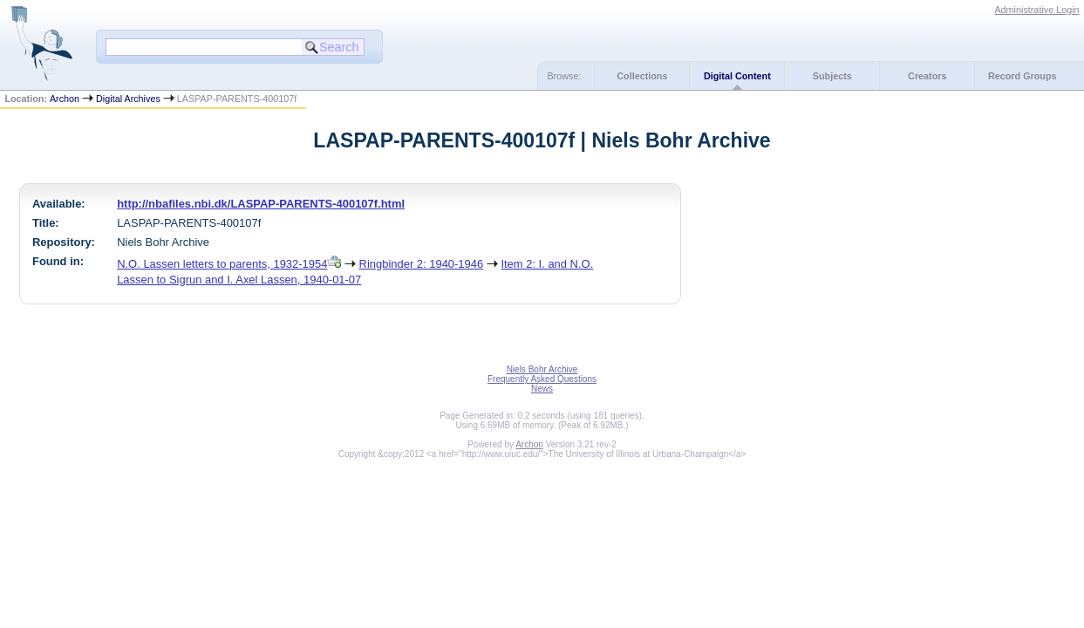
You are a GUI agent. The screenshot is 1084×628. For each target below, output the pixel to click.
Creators (927, 76)
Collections (642, 76)
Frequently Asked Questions (542, 379)
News (542, 388)
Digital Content (737, 76)
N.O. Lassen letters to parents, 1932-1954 (222, 263)
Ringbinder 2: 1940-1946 (421, 263)
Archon (64, 98)
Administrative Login (1036, 9)
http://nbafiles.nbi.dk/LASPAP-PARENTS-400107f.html (261, 203)
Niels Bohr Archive (542, 369)
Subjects (832, 76)
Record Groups (1022, 76)
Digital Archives (128, 98)
